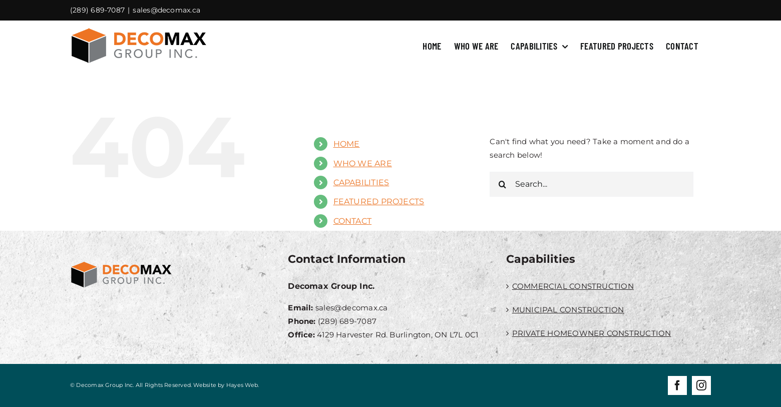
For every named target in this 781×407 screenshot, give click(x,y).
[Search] (502, 184)
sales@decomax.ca (166, 10)
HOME (346, 144)
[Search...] (591, 184)
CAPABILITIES (361, 182)
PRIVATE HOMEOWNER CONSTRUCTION (591, 333)
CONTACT (352, 221)
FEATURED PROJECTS (379, 201)
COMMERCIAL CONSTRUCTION (573, 286)
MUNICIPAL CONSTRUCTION (568, 309)
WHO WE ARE (362, 163)
